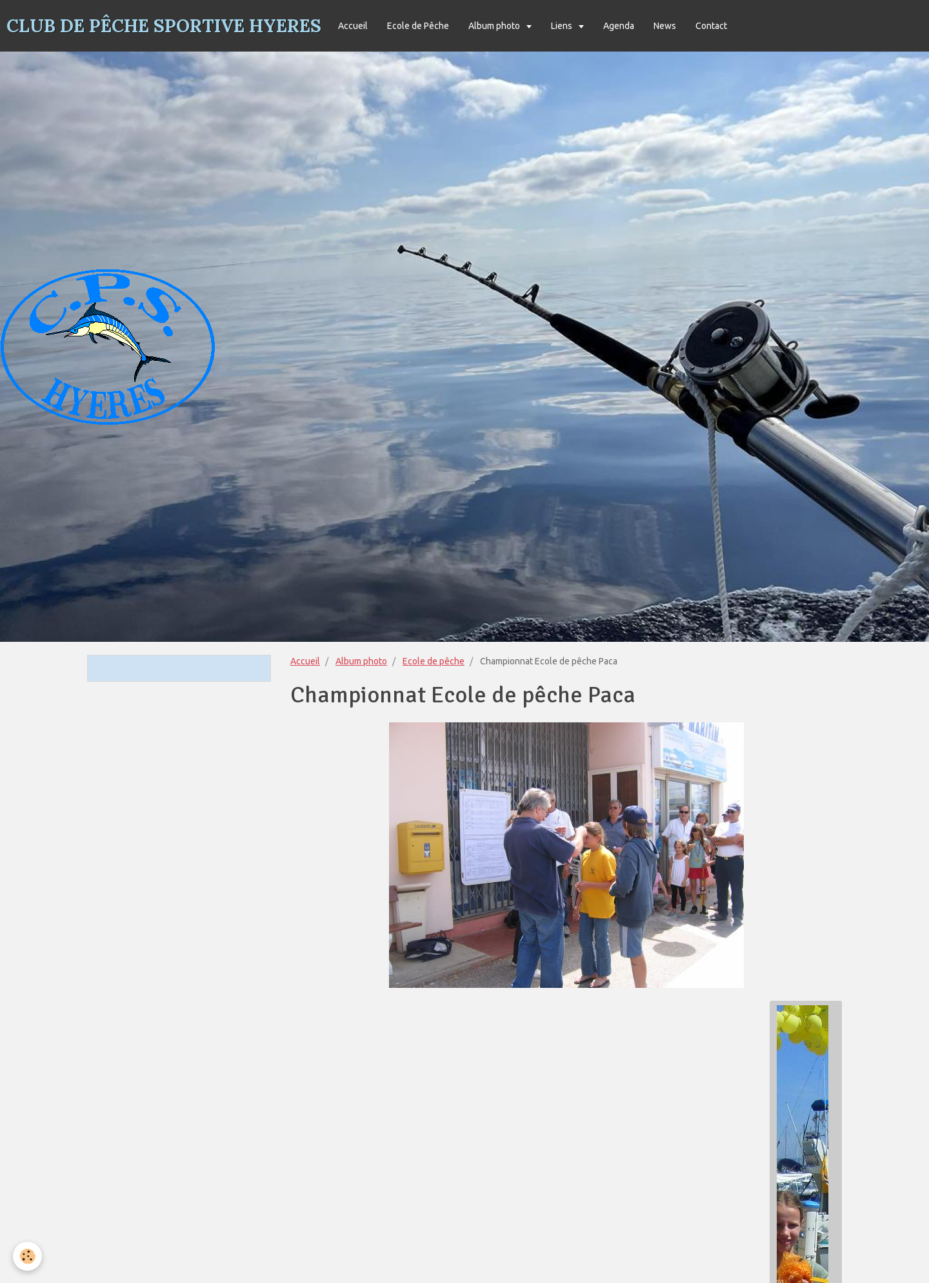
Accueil (353, 26)
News (665, 26)
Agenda (618, 26)
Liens (562, 26)
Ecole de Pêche (418, 26)
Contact (711, 26)
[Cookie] (27, 1256)
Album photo (495, 26)
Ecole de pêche (433, 661)
